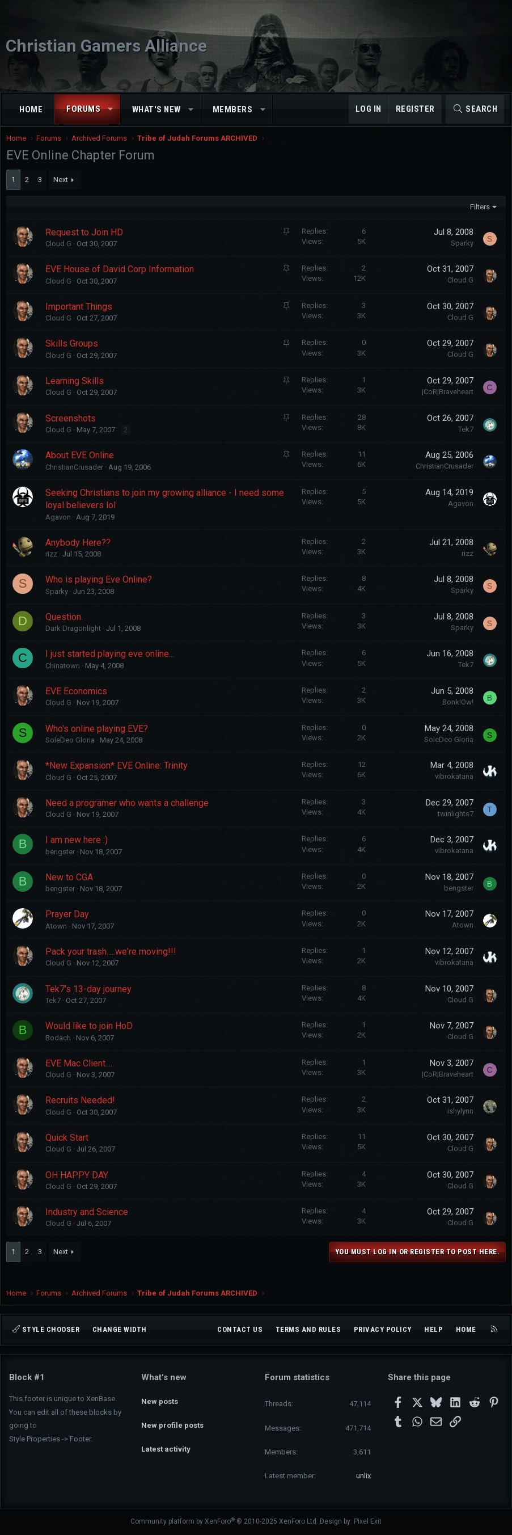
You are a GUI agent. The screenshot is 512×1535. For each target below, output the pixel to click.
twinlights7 (453, 825)
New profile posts (172, 1418)
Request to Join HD (87, 243)
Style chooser (45, 1329)
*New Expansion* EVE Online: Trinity (119, 776)
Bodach (61, 1049)
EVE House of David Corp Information (122, 280)
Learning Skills (77, 392)
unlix (363, 1475)
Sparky (459, 254)
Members (233, 109)
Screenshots (73, 429)
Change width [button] (119, 1329)
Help (433, 1329)
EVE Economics (79, 702)
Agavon (61, 528)
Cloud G (61, 255)
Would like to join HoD (92, 1037)
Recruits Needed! (83, 1111)
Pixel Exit (368, 1521)
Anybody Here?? (80, 554)
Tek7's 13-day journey (91, 1000)
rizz (54, 565)
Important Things (81, 318)
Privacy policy (383, 1329)
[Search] (475, 109)
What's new (156, 109)
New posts (159, 1397)
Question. (67, 628)
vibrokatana (451, 787)
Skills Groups (74, 354)
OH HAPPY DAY (79, 1186)
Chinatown (65, 677)
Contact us (240, 1329)
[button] (111, 109)
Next (63, 191)
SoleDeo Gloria (73, 751)
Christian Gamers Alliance (106, 46)
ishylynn (458, 1122)
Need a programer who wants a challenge (129, 814)
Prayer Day (70, 925)
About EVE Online (82, 466)
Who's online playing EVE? (99, 740)
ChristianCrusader (77, 478)
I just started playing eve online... (112, 665)
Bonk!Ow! (455, 713)
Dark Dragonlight (76, 639)
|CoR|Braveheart (445, 403)
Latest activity (166, 1438)
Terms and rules (308, 1329)
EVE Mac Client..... (82, 1074)
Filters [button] (477, 218)
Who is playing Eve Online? (101, 590)
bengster (63, 863)
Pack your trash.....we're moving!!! (113, 963)
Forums (83, 109)
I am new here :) (79, 851)
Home (31, 109)
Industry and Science (89, 1223)
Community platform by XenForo (224, 1521)
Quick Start (69, 1149)
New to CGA (72, 888)
